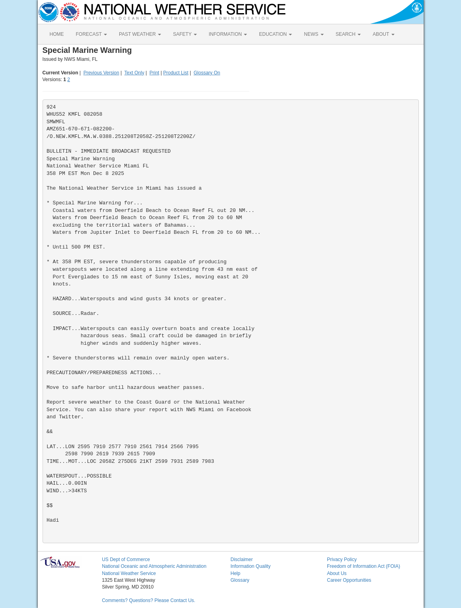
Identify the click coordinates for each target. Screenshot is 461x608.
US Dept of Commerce (126, 559)
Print (155, 73)
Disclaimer (241, 559)
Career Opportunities (349, 580)
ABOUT (383, 34)
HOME (57, 34)
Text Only (134, 73)
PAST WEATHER (140, 34)
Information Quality (250, 566)
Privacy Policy (342, 559)
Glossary (239, 580)
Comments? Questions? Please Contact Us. (148, 600)
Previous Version (101, 73)
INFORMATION (228, 34)
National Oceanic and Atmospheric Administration (154, 566)
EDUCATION (275, 34)
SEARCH (348, 34)
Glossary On (207, 73)
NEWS (313, 34)
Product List (175, 73)
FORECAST (91, 34)
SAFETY (185, 34)
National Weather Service (129, 573)
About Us (336, 573)
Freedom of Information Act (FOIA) (363, 566)
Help (235, 573)
